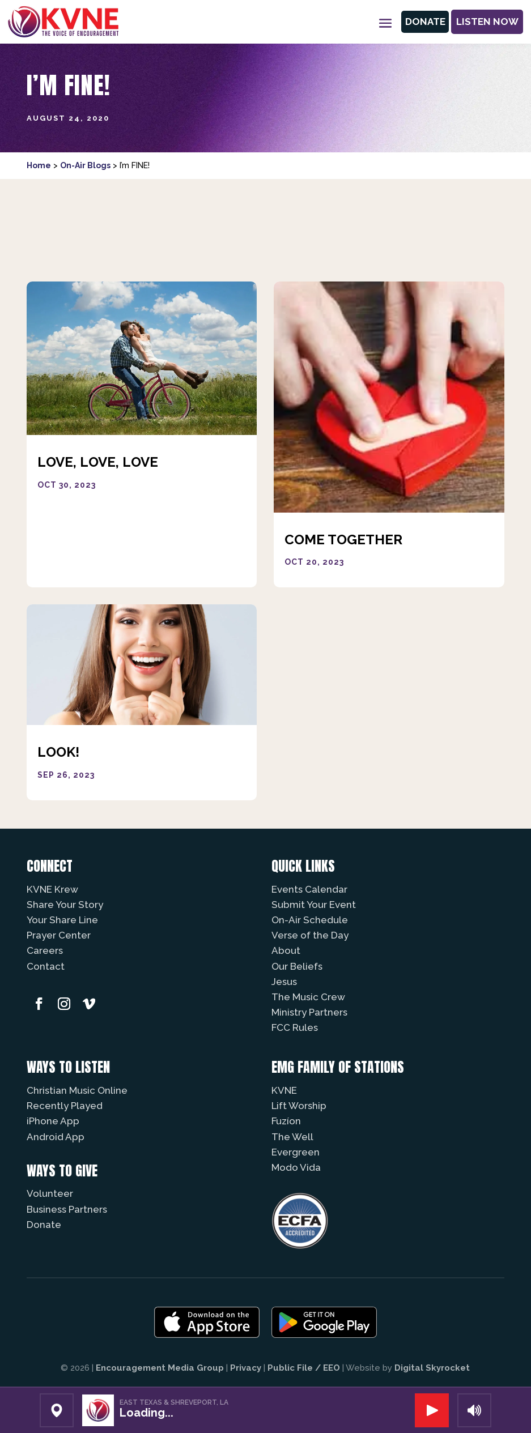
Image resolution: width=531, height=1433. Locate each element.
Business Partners (67, 1209)
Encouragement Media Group (160, 1368)
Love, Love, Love (97, 462)
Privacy (245, 1368)
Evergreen (295, 1152)
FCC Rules (294, 1027)
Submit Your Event (313, 904)
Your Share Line (62, 920)
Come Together (343, 539)
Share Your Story (65, 904)
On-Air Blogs (85, 165)
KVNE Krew (52, 889)
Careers (45, 950)
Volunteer (50, 1193)
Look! (58, 752)
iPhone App (53, 1121)
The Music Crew (308, 997)
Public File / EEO (303, 1368)
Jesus (284, 981)
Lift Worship (298, 1105)
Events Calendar (309, 889)
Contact (46, 966)
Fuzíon (286, 1121)
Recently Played (65, 1105)
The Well (292, 1136)
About (285, 950)
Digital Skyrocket (432, 1368)
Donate (418, 21)
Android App (55, 1136)
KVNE (284, 1090)
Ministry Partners (309, 1012)
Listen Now (485, 21)
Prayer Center (59, 935)
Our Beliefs (296, 966)
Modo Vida (296, 1167)
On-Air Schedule (309, 920)
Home (39, 165)
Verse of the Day (310, 935)
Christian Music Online (77, 1090)
